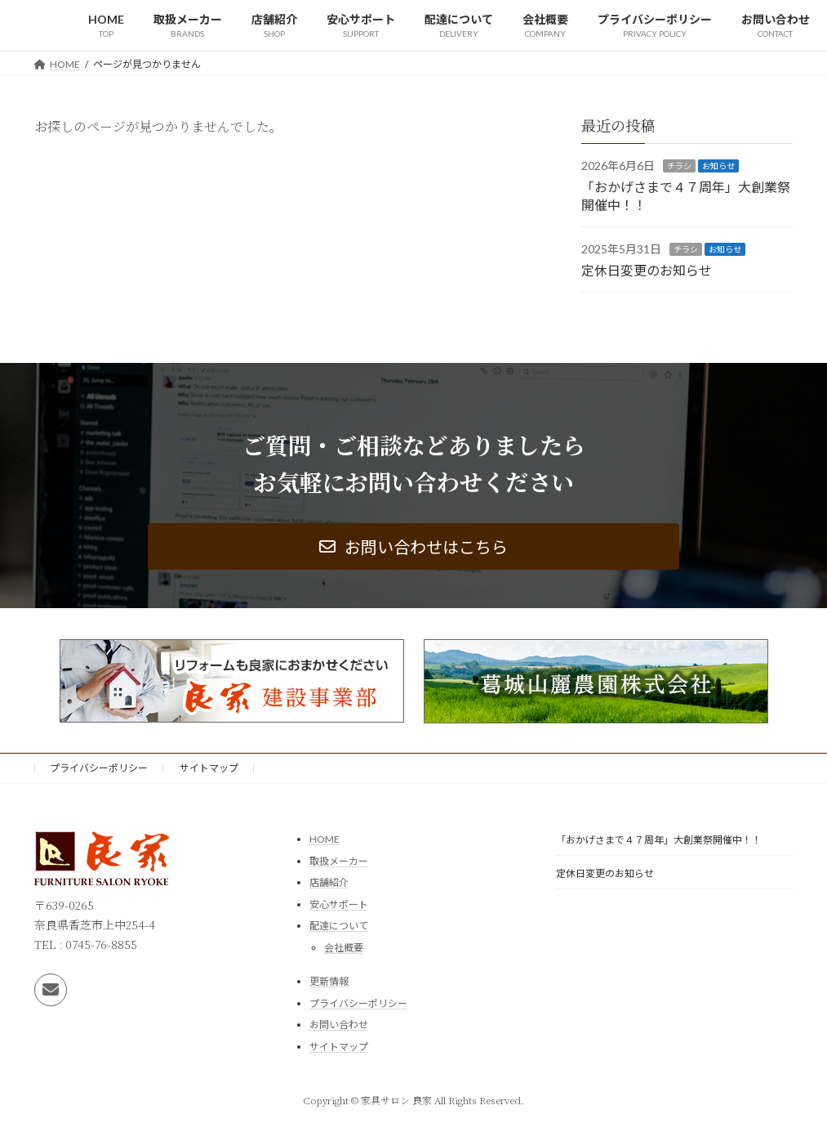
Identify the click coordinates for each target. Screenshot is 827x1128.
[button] (413, 546)
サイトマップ (209, 768)
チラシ (679, 166)
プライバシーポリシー (99, 768)
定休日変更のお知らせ (646, 269)
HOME (324, 839)
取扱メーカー (338, 861)
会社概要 (343, 948)
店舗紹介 (329, 882)
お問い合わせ (338, 1024)
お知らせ (718, 166)
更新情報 (329, 981)
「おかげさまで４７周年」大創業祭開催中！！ (659, 840)
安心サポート (338, 904)
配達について (338, 926)
